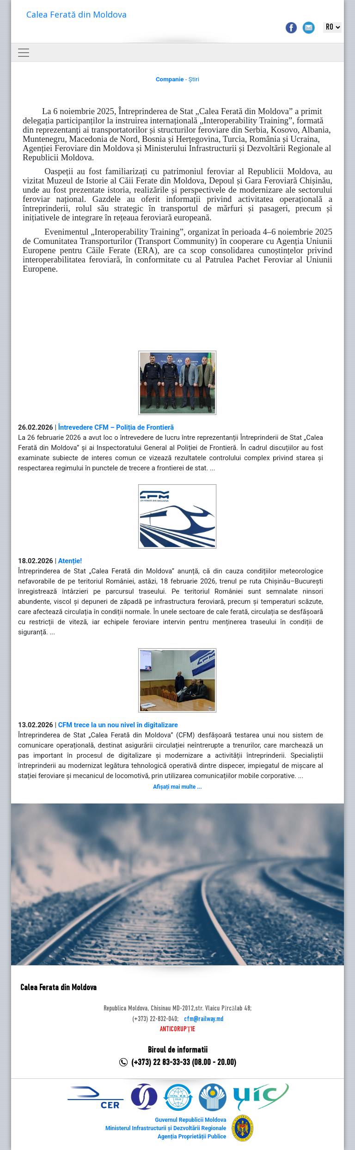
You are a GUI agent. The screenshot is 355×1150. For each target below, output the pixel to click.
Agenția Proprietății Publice (192, 1136)
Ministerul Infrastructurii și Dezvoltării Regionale (165, 1128)
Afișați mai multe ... (177, 787)
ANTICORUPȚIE (177, 1029)
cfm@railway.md (203, 1019)
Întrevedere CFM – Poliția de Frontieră (116, 427)
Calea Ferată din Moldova (76, 14)
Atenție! (70, 561)
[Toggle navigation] (23, 52)
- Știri (177, 79)
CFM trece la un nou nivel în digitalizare (118, 725)
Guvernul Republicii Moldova (190, 1120)
